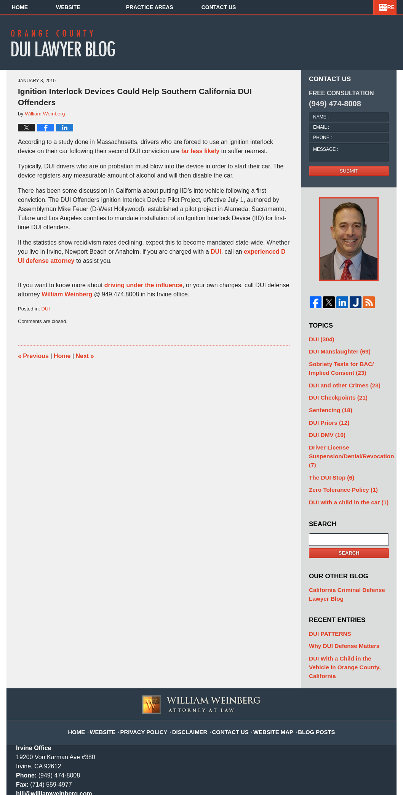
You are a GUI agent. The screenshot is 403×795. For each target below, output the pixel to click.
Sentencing (327, 402)
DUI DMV (324, 424)
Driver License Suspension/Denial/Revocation (349, 439)
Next (85, 356)
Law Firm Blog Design (350, 786)
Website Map (269, 683)
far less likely (200, 151)
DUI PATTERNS (327, 603)
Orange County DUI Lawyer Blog (68, 43)
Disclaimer (193, 683)
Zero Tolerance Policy (338, 465)
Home (37, 7)
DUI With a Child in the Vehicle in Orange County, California (347, 629)
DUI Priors (326, 413)
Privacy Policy (151, 683)
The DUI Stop (328, 454)
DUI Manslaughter (335, 350)
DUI (216, 251)
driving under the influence (143, 285)
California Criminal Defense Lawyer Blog (341, 566)
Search (349, 526)
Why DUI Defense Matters (339, 614)
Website (103, 7)
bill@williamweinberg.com (54, 750)
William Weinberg (67, 294)
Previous (33, 356)
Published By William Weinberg (332, 42)
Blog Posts (307, 683)
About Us (175, 7)
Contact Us (345, 7)
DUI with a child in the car (343, 476)
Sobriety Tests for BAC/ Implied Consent (346, 364)
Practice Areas (258, 7)
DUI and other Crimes (339, 379)
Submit (348, 171)
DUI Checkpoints (334, 391)
